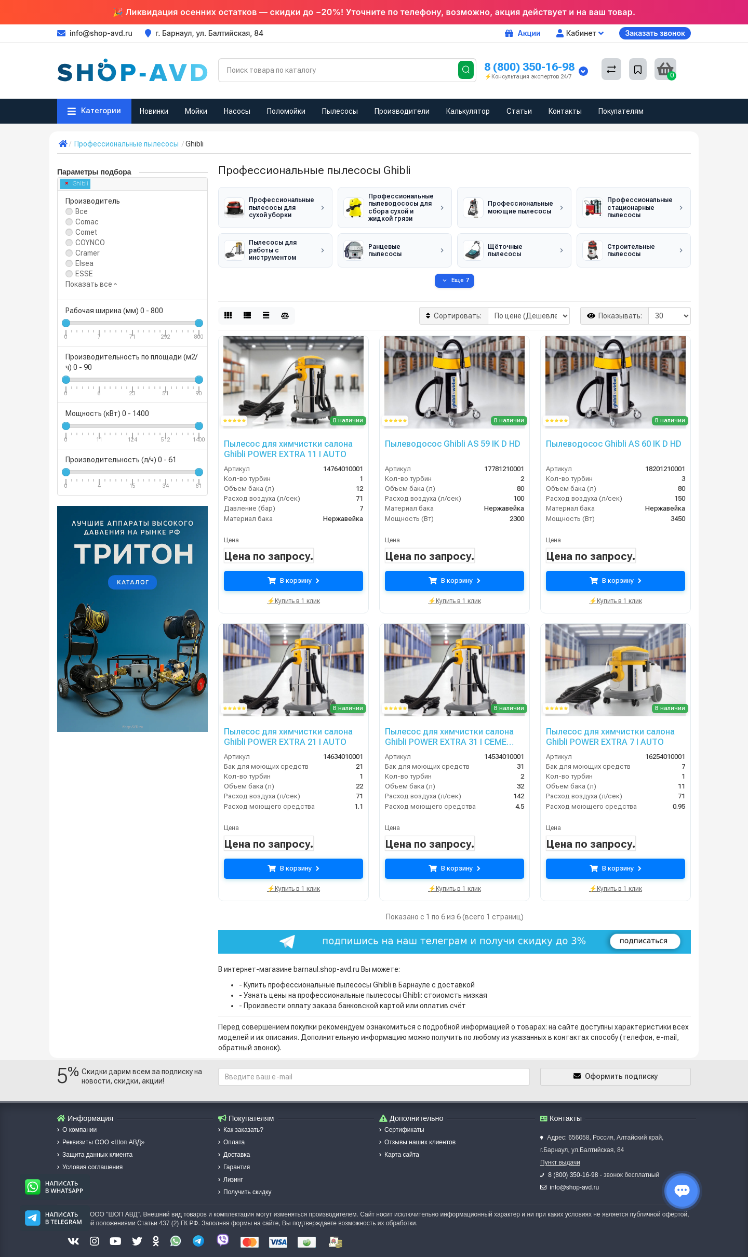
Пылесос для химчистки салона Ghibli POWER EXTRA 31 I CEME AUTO (453, 728)
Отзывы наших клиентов (417, 1134)
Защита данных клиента (94, 1147)
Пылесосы (340, 111)
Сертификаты (401, 1122)
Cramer (87, 253)
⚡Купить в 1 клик (293, 592)
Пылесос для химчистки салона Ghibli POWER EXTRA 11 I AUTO (286, 440)
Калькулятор (468, 111)
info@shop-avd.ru (574, 1179)
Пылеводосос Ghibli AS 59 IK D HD (449, 435)
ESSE (84, 274)
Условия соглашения (90, 1159)
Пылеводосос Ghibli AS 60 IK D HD (610, 435)
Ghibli (76, 183)
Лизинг (230, 1171)
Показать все (91, 284)
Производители (402, 111)
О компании (77, 1122)
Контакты (565, 111)
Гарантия (234, 1159)
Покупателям (621, 111)
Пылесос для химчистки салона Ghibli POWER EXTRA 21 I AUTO (286, 728)
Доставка (234, 1147)
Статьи (519, 111)
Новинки (154, 111)
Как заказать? (240, 1122)
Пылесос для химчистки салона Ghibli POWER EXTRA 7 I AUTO (608, 728)
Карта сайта (399, 1147)
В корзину (293, 573)
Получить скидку (244, 1184)
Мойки (196, 111)
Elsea (84, 263)
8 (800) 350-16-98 (529, 66)
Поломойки (286, 111)
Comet (86, 232)
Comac (87, 222)
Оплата (231, 1134)
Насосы (237, 111)
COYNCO (90, 242)
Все (81, 211)
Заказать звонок (655, 33)
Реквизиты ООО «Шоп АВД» (100, 1134)
